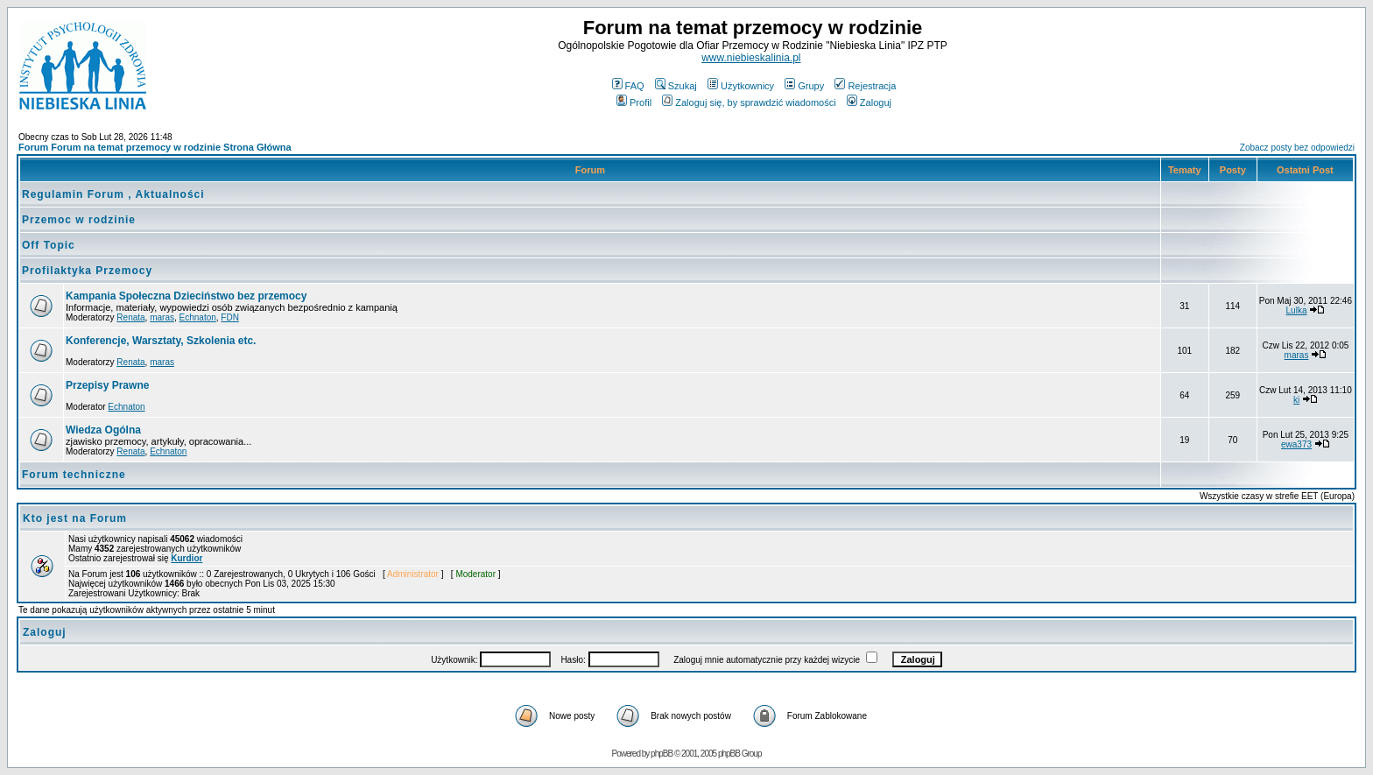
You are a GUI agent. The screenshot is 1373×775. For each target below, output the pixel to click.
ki (1296, 400)
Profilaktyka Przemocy (87, 270)
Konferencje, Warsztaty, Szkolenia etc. (161, 341)
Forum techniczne (74, 475)
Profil (633, 102)
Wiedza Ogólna (103, 430)
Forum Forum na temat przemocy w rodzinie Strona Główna (155, 147)
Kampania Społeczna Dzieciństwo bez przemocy (186, 296)
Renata (130, 317)
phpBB (661, 753)
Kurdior (186, 558)
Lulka (1296, 310)
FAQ (628, 86)
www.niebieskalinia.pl (750, 58)
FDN (230, 317)
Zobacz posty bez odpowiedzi (1297, 147)
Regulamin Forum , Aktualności (113, 194)
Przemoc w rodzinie (79, 220)
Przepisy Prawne (107, 385)
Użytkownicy (741, 86)
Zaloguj (869, 102)
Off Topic (48, 245)
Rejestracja (865, 86)
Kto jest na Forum (75, 518)
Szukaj (676, 86)
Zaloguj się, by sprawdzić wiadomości (748, 102)
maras (162, 317)
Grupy (804, 86)
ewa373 (1296, 444)
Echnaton (198, 317)
